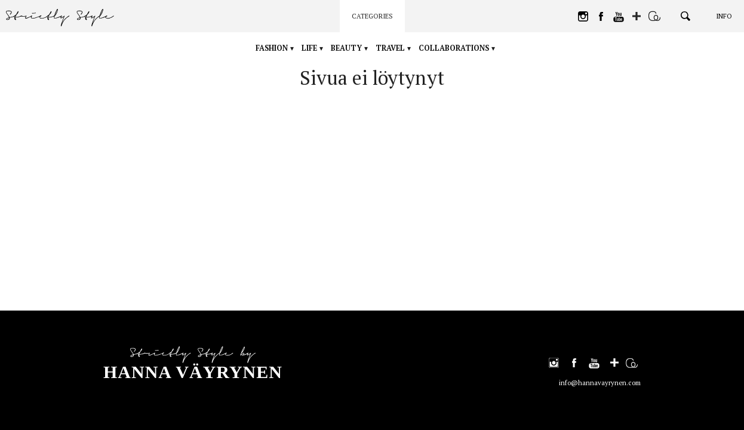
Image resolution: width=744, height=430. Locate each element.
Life (305, 48)
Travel (401, 48)
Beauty (351, 48)
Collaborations (469, 48)
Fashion (258, 48)
